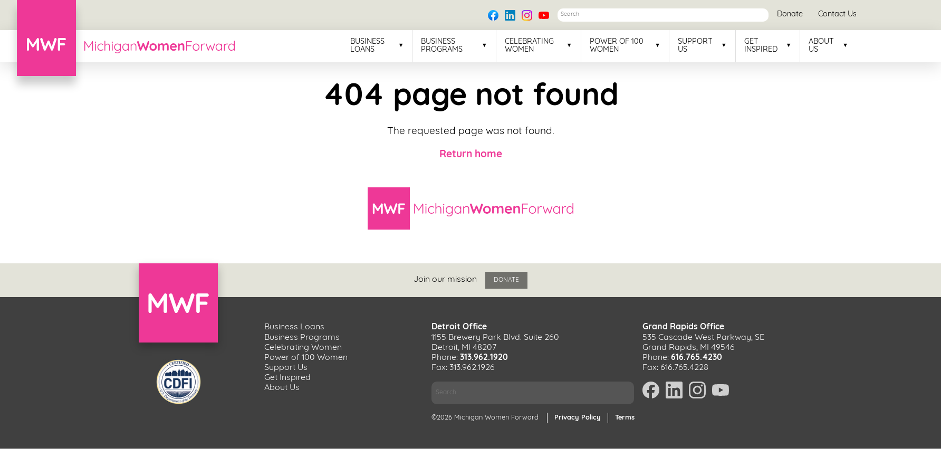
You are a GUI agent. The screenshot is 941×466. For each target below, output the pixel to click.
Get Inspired (760, 46)
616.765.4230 (696, 358)
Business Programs (442, 46)
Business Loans (367, 46)
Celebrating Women (529, 46)
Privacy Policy (577, 417)
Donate (790, 14)
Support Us (695, 46)
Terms (625, 417)
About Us (821, 46)
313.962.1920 (484, 358)
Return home (470, 155)
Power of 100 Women (617, 46)
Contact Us (837, 14)
